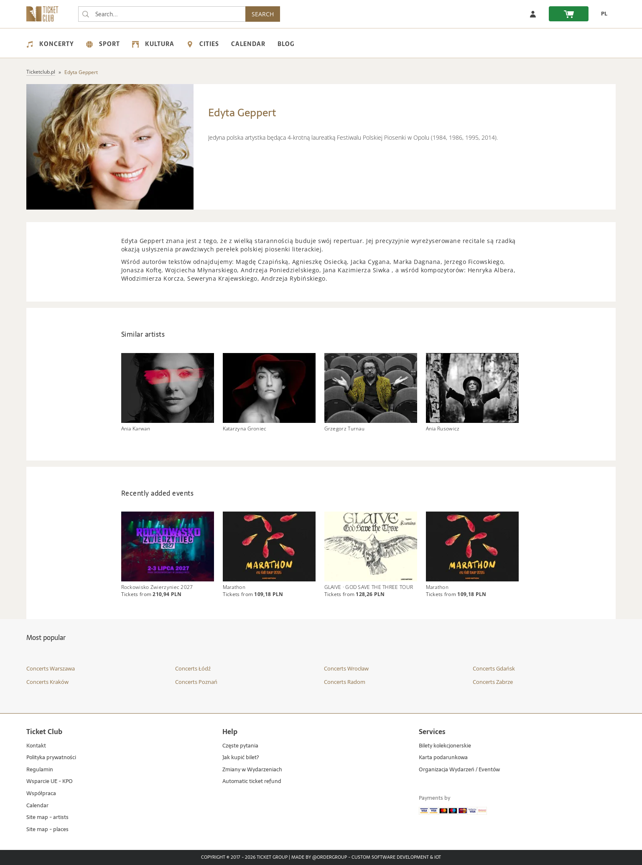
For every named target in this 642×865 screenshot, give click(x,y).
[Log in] (533, 13)
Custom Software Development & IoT (396, 858)
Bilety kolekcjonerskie (445, 746)
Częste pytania (240, 746)
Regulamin (39, 770)
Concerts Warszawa (50, 668)
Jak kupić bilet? (240, 758)
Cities (202, 44)
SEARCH (263, 14)
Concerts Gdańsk (494, 668)
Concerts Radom (344, 682)
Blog (286, 44)
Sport (103, 44)
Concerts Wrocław (346, 668)
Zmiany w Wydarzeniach (252, 770)
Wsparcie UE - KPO (49, 782)
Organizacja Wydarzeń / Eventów (459, 770)
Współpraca (41, 794)
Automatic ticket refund (251, 782)
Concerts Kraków (47, 682)
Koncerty (50, 44)
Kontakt (36, 746)
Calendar (248, 44)
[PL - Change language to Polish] (602, 13)
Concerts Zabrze (493, 682)
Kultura (153, 44)
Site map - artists (47, 817)
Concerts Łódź (193, 668)
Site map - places (47, 830)
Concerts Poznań (196, 682)
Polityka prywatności (51, 758)
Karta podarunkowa (443, 758)
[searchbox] (161, 14)
